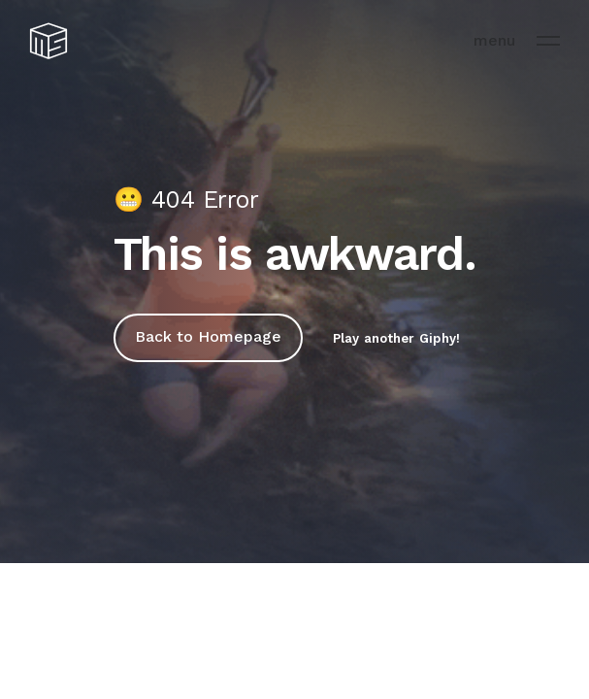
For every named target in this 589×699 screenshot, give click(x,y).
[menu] (548, 40)
